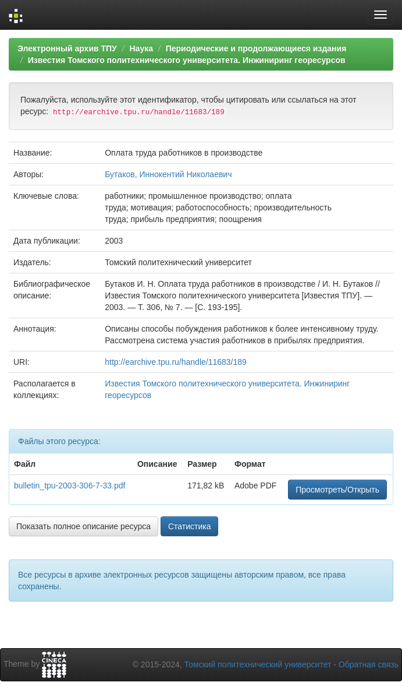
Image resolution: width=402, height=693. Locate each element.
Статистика (189, 526)
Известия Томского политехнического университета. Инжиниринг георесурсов (187, 60)
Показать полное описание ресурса (83, 526)
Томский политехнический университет (258, 664)
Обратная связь (369, 664)
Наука (140, 48)
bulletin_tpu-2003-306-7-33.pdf (69, 485)
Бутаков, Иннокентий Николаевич (168, 174)
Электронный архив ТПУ (67, 48)
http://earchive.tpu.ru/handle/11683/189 (176, 362)
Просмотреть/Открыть (337, 489)
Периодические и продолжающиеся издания (256, 48)
